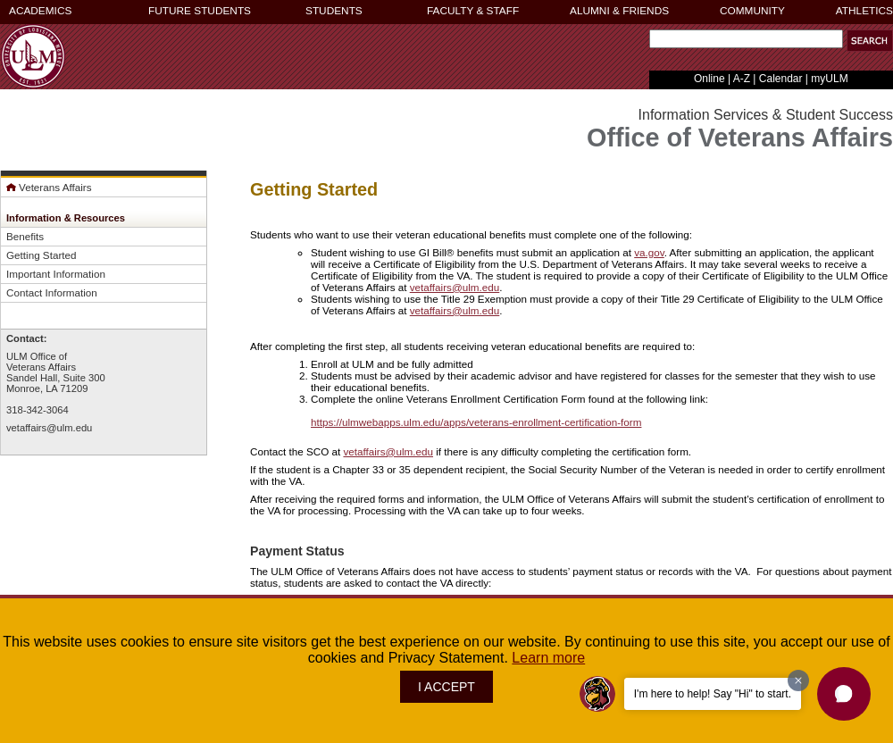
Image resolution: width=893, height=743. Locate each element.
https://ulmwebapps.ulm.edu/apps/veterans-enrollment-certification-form (476, 422)
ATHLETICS (864, 10)
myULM (829, 78)
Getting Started (41, 255)
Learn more (548, 657)
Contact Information (51, 292)
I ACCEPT (446, 687)
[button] (870, 40)
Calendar (781, 78)
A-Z (741, 78)
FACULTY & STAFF (473, 10)
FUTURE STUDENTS (199, 10)
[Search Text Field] (746, 38)
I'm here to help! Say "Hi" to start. (712, 694)
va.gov (649, 252)
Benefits (25, 236)
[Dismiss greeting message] (798, 680)
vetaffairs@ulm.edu (49, 427)
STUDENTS (334, 10)
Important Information (55, 274)
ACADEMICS (40, 10)
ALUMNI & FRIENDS (619, 10)
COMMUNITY (752, 10)
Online (709, 78)
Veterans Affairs (49, 187)
